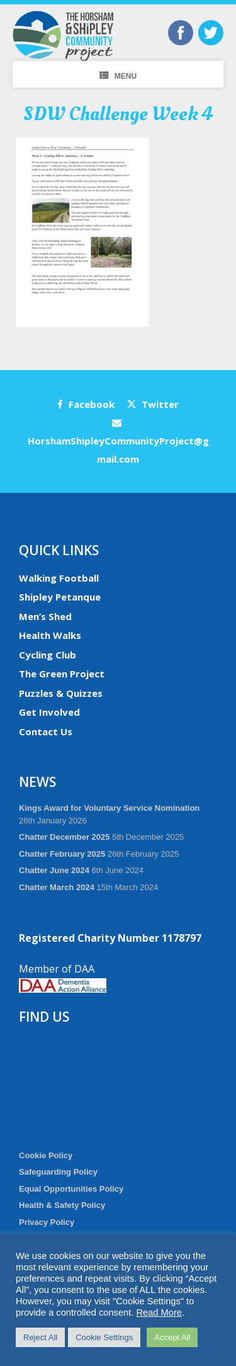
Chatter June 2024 (54, 870)
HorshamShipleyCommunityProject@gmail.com (118, 441)
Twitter (153, 404)
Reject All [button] (40, 1337)
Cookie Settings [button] (104, 1337)
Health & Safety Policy (62, 1205)
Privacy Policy (46, 1222)
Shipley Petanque (60, 596)
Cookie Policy (45, 1155)
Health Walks (50, 635)
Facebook (86, 404)
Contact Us (45, 731)
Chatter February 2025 (62, 854)
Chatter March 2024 (56, 887)
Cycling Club (47, 654)
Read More (159, 1312)
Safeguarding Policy (58, 1172)
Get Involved (49, 712)
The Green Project (61, 673)
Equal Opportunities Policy (71, 1189)
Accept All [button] (172, 1337)
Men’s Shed (45, 616)
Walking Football (59, 578)
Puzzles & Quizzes (61, 693)
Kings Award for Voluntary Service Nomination (109, 808)
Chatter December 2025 (64, 837)
